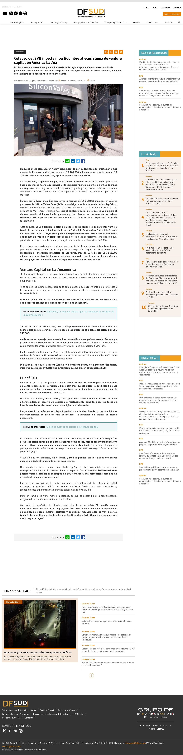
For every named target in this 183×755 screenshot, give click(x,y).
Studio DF (168, 22)
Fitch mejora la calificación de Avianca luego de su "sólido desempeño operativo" (159, 250)
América (142, 59)
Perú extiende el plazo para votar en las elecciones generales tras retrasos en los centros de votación (158, 400)
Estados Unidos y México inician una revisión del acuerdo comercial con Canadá (108, 663)
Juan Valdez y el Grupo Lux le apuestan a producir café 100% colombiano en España (159, 468)
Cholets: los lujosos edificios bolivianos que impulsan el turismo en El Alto (162, 294)
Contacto (29, 717)
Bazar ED (160, 728)
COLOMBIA (165, 8)
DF (140, 725)
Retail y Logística (17, 22)
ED (171, 725)
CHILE (146, 8)
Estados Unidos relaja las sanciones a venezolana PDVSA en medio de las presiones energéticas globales (108, 649)
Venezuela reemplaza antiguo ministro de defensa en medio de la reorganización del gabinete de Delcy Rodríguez (106, 637)
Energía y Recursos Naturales (86, 22)
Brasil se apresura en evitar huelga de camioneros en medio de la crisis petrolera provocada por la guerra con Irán (107, 609)
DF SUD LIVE (78, 714)
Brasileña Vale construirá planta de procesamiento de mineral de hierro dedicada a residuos (160, 107)
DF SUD (146, 725)
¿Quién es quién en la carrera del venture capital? (72, 426)
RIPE (141, 76)
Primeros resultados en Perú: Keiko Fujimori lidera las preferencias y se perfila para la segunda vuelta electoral (162, 167)
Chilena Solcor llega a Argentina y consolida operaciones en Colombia (163, 308)
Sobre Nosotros (9, 710)
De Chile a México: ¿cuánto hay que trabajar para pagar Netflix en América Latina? (162, 201)
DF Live (152, 728)
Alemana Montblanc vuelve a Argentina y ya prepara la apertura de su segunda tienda (159, 79)
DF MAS (155, 725)
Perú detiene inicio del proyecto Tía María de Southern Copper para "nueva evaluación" (162, 264)
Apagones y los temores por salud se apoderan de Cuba (38, 652)
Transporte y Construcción (115, 22)
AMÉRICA (177, 8)
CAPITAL (164, 725)
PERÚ (154, 8)
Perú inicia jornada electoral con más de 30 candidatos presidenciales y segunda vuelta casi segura (159, 430)
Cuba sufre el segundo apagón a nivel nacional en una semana (107, 622)
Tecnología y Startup (58, 22)
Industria (136, 22)
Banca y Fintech (37, 22)
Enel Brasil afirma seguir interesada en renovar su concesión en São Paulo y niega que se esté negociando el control (158, 93)
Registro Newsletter (171, 14)
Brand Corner (152, 22)
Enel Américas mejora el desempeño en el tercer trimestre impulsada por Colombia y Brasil (161, 236)
